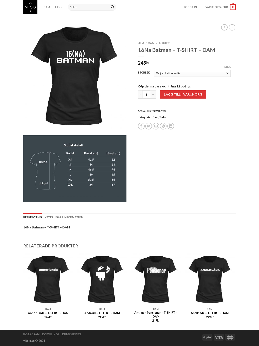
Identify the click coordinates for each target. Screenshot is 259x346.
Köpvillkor (51, 334)
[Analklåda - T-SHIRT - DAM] (210, 279)
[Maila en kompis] (156, 126)
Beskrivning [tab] (32, 217)
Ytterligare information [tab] (64, 217)
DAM (47, 7)
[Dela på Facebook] (141, 126)
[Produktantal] (146, 94)
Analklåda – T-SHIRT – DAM (210, 313)
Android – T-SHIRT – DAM (102, 313)
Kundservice (71, 334)
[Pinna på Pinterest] (163, 126)
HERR (59, 7)
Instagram (31, 334)
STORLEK (144, 72)
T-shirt (164, 43)
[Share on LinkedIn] (170, 126)
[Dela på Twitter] (148, 126)
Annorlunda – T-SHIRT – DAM (48, 313)
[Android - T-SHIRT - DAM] (102, 279)
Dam (151, 43)
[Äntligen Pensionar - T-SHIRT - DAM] (156, 279)
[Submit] (112, 7)
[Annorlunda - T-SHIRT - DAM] (48, 279)
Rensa (227, 66)
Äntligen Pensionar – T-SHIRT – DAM (155, 314)
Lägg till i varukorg (183, 94)
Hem (141, 43)
